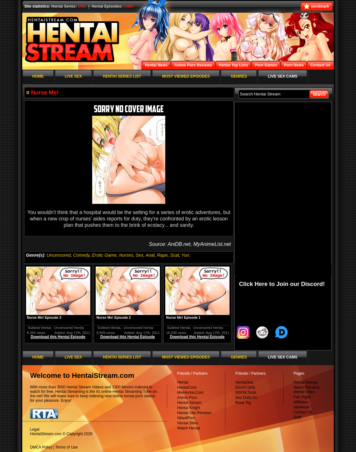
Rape (162, 255)
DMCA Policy (41, 447)
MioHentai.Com (190, 392)
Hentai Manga (306, 382)
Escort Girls (245, 387)
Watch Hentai (188, 428)
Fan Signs (302, 397)
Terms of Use (66, 447)
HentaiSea (244, 382)
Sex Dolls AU (247, 397)
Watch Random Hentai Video (307, 389)
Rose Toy (243, 402)
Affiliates (301, 402)
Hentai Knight (188, 408)
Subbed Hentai (39, 328)
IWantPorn (186, 418)
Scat (174, 255)
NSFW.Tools (246, 392)
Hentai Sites (187, 423)
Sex (139, 255)
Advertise (302, 407)
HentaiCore (187, 387)
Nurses (126, 255)
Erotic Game (104, 255)
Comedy (81, 255)
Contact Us (303, 412)
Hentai (182, 382)
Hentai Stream (189, 402)
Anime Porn (187, 397)
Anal (150, 255)
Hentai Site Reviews (194, 413)
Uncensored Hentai (69, 328)
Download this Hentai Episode (58, 337)
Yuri (185, 255)
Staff (297, 417)
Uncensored (59, 255)
